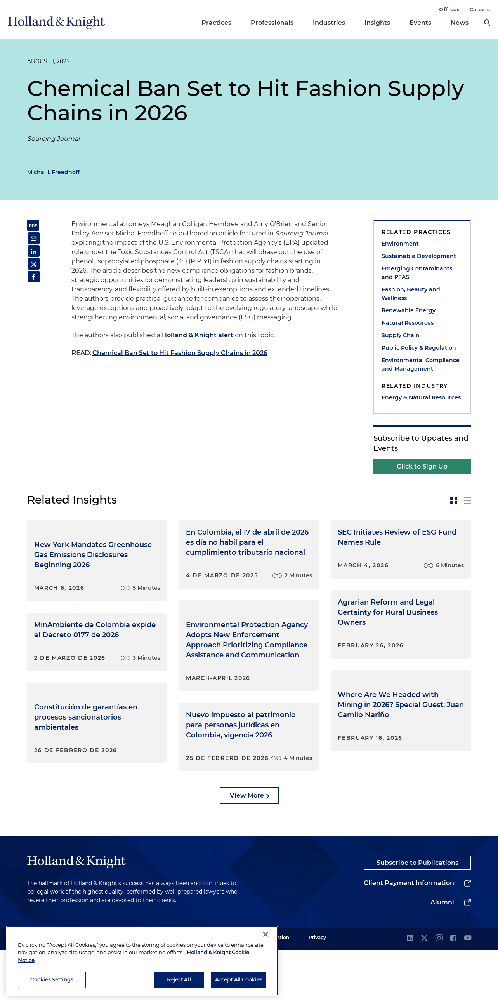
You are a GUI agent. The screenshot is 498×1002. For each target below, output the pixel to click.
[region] (142, 963)
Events (420, 22)
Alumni (442, 954)
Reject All (179, 982)
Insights (377, 22)
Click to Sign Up (422, 466)
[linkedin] (410, 990)
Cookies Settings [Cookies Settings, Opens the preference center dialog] (51, 982)
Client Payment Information (409, 935)
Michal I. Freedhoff (53, 172)
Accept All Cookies (238, 982)
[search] (487, 22)
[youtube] (467, 990)
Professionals (272, 22)
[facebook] (453, 990)
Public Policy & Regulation (419, 347)
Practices (216, 22)
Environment (400, 243)
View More (247, 846)
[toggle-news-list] (467, 500)
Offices (449, 9)
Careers (479, 9)
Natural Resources (408, 322)
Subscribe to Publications (417, 914)
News (460, 22)
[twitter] (424, 990)
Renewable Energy (409, 310)
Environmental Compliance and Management (421, 364)
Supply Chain (401, 335)
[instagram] (439, 990)
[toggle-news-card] (453, 500)
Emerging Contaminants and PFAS (417, 273)
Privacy (317, 990)
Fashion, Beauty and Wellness (411, 293)
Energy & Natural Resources (421, 397)
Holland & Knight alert (197, 335)
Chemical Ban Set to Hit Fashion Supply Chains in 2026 (179, 353)
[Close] (265, 936)
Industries (329, 22)
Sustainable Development (419, 256)
